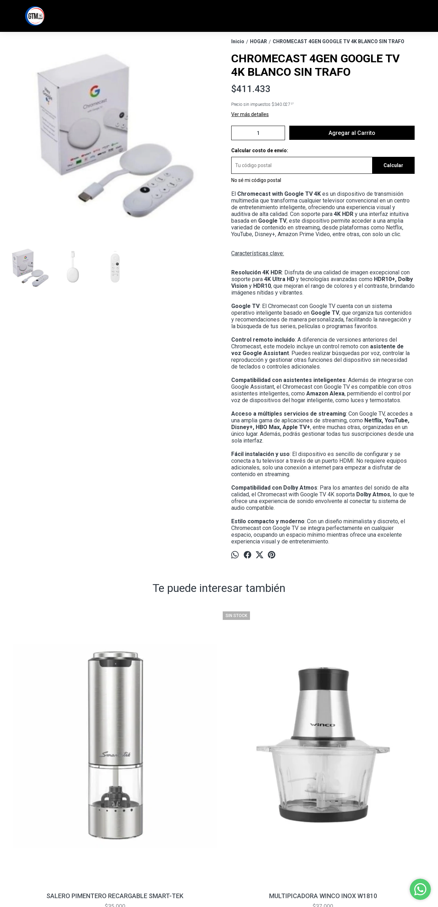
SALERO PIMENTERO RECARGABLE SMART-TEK (63, 756)
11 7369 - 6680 (237, 812)
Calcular (393, 165)
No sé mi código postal (256, 180)
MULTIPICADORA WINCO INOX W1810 (167, 756)
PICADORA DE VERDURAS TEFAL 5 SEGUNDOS (271, 756)
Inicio (15, 809)
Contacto (19, 824)
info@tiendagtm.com (245, 825)
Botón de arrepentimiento (235, 887)
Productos (20, 817)
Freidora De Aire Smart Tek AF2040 (375, 756)
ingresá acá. (202, 887)
